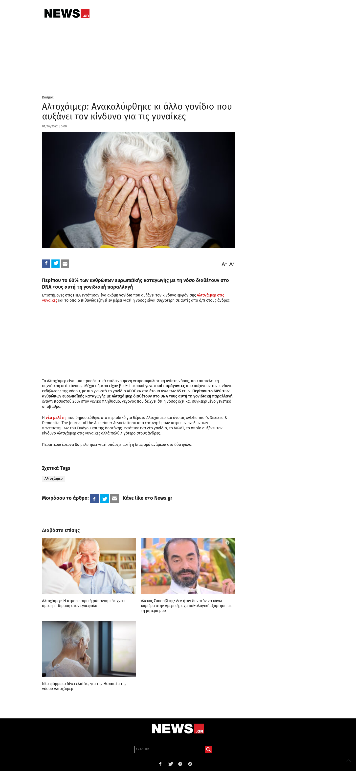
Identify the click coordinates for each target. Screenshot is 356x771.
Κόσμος (48, 97)
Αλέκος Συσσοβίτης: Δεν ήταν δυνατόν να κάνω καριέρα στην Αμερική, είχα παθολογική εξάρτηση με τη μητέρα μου (186, 605)
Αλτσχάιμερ (53, 478)
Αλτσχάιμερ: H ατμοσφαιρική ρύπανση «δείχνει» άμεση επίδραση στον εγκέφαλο (84, 603)
